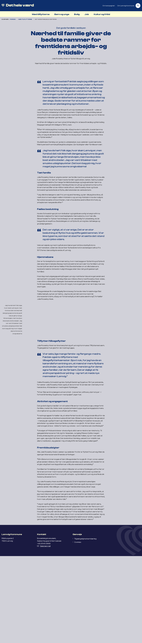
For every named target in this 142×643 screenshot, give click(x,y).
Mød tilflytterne (41, 14)
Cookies (77, 629)
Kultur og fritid (102, 14)
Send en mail (43, 633)
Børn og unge (61, 14)
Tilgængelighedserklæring (85, 626)
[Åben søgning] (138, 5)
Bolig (77, 14)
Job (86, 14)
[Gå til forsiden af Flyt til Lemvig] (17, 5)
